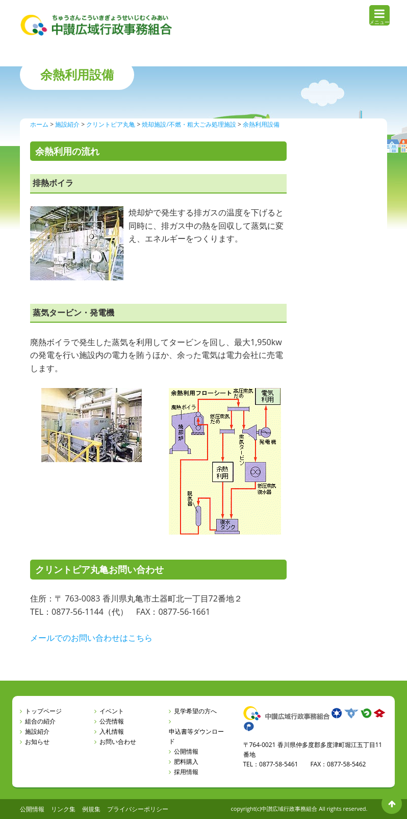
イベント (111, 711)
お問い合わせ (117, 741)
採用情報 (186, 771)
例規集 (91, 809)
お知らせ (37, 741)
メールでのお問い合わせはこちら (91, 637)
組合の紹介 (40, 721)
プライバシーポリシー (137, 809)
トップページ (43, 711)
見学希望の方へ (195, 711)
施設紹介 (37, 731)
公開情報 (186, 751)
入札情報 (111, 731)
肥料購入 (186, 761)
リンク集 (63, 809)
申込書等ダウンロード (196, 736)
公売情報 (111, 721)
